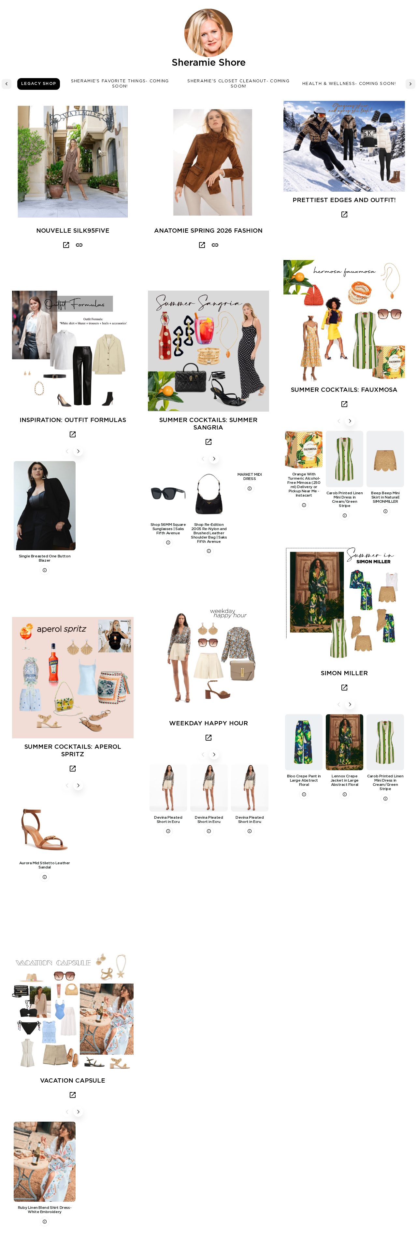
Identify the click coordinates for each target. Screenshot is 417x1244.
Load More (208, 1172)
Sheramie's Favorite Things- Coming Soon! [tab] (120, 84)
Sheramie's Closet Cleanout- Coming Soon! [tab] (238, 84)
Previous (67, 451)
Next (78, 451)
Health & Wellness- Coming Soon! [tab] (349, 84)
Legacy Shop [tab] (38, 84)
